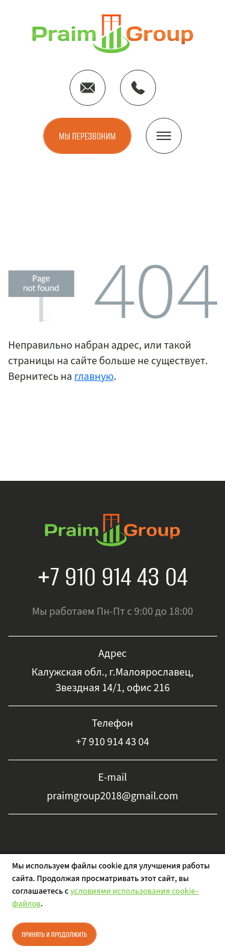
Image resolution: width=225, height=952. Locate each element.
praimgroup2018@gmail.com (112, 796)
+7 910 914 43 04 (112, 576)
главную (94, 376)
